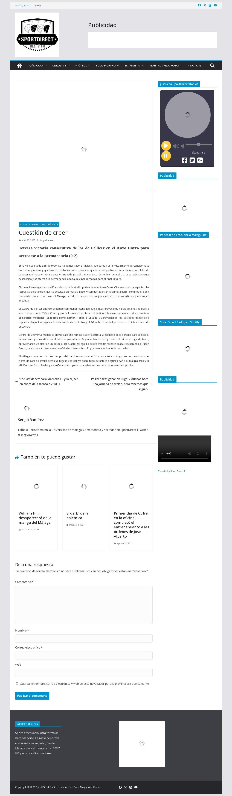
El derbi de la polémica (77, 515)
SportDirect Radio (46, 787)
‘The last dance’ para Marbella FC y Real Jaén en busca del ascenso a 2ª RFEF (47, 381)
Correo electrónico (29, 647)
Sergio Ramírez (46, 240)
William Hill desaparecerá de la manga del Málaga (35, 518)
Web (18, 665)
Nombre (22, 630)
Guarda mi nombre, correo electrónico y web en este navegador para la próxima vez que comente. (84, 684)
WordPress (94, 787)
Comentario (24, 582)
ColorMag (79, 787)
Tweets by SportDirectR (171, 471)
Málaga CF (36, 65)
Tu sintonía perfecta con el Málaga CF (39, 224)
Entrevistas (133, 65)
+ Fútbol (81, 65)
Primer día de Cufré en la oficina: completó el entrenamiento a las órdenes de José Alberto (131, 525)
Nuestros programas (164, 65)
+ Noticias (195, 65)
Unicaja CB (59, 65)
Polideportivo (106, 65)
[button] (45, 65)
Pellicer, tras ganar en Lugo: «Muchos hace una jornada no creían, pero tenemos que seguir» (122, 384)
